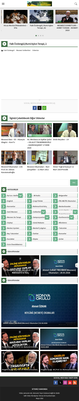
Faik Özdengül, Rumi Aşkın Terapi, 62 (65, 26)
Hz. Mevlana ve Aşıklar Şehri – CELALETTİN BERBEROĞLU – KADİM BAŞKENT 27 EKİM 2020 (39, 143)
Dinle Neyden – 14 (61, 139)
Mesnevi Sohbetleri (23, 50)
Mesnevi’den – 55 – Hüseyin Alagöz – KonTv (13, 141)
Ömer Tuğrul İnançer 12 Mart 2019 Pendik (63, 168)
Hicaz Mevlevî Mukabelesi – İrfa (39, 26)
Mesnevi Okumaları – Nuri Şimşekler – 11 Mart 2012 (38, 168)
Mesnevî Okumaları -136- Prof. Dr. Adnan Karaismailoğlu (12, 169)
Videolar (35, 50)
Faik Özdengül (9, 50)
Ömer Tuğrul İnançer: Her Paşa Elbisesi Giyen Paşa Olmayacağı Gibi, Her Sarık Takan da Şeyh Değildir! (13, 29)
